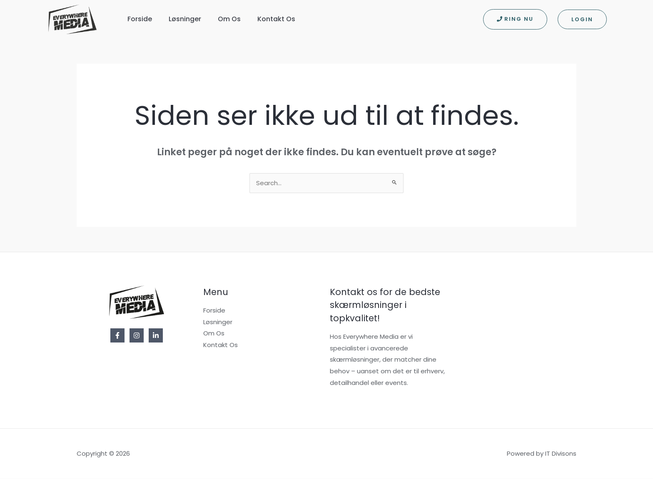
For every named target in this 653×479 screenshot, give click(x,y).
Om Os (229, 19)
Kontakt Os (276, 19)
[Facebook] (117, 336)
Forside (139, 19)
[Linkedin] (156, 336)
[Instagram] (137, 336)
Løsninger (185, 19)
